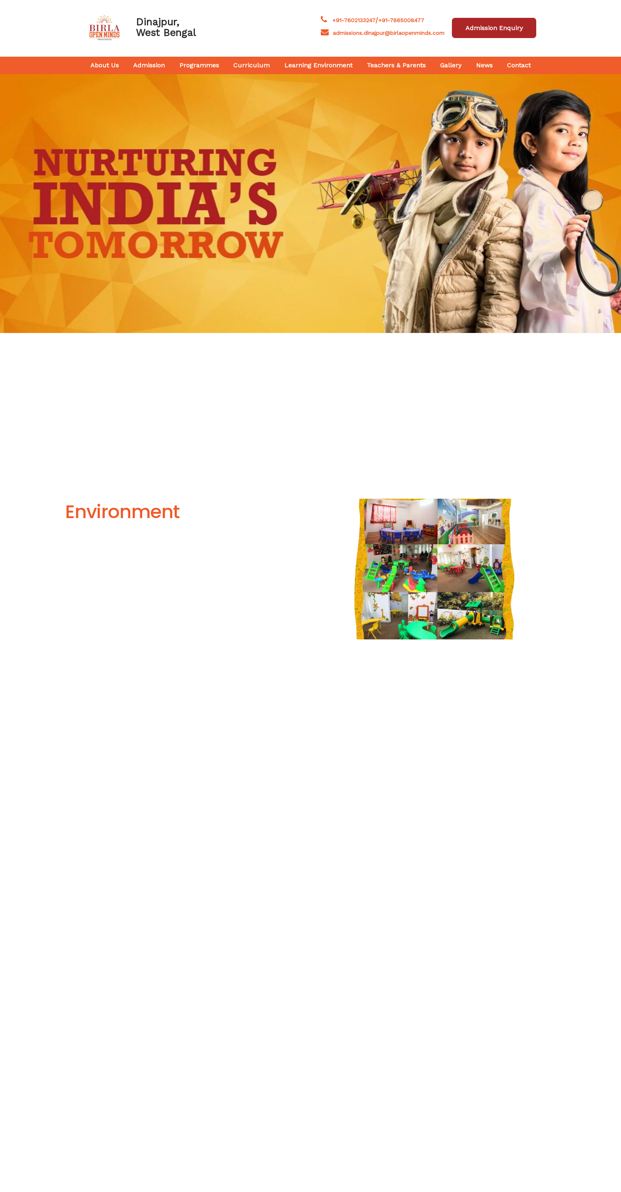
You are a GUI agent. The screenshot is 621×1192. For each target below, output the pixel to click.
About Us (104, 65)
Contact (519, 65)
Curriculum (251, 65)
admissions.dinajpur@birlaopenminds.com (388, 33)
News (484, 65)
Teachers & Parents (396, 65)
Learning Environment (318, 65)
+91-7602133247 (353, 20)
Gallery (450, 65)
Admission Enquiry (494, 28)
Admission (149, 65)
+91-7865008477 (401, 20)
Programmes (199, 65)
